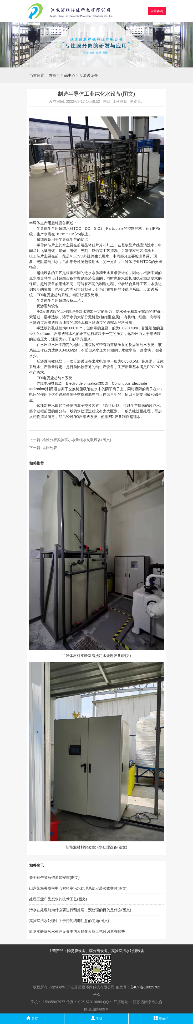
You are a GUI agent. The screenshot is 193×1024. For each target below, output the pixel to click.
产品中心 (67, 75)
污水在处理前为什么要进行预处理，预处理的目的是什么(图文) (80, 910)
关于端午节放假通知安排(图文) (54, 877)
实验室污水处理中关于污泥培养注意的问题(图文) (69, 921)
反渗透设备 (88, 75)
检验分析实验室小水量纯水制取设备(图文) (76, 440)
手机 (96, 1018)
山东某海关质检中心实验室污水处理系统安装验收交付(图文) (78, 888)
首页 (52, 75)
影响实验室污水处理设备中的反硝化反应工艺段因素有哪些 (77, 931)
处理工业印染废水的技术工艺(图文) (58, 899)
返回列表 (49, 448)
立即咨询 (156, 11)
